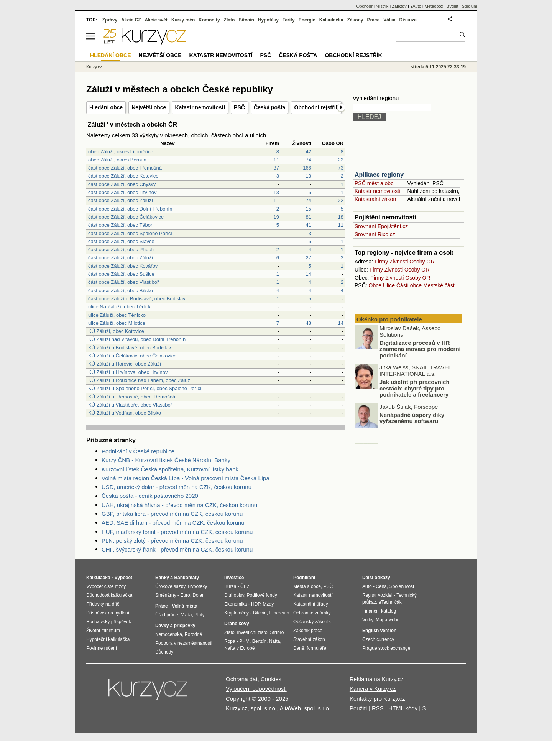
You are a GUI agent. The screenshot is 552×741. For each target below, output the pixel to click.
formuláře (316, 648)
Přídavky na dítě (103, 604)
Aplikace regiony (379, 174)
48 (308, 323)
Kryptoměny (236, 613)
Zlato (229, 20)
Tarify (289, 20)
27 (308, 257)
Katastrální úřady (310, 604)
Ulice (389, 285)
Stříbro (277, 632)
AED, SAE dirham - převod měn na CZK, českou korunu (173, 522)
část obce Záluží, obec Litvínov (122, 192)
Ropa (229, 641)
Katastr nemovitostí (200, 107)
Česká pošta (269, 107)
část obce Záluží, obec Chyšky (122, 184)
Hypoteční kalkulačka (108, 639)
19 (276, 217)
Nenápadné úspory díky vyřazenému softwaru (412, 419)
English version (379, 630)
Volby (367, 619)
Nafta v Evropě (239, 648)
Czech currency (378, 639)
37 (276, 168)
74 (308, 160)
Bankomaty (186, 577)
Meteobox (434, 6)
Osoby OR (421, 262)
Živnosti (398, 262)
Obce (375, 285)
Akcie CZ (131, 20)
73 (340, 168)
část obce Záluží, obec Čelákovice (126, 217)
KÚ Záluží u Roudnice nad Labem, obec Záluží (140, 380)
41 (308, 225)
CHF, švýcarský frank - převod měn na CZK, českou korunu (177, 549)
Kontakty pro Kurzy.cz (377, 698)
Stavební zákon (309, 639)
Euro (185, 595)
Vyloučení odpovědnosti (256, 688)
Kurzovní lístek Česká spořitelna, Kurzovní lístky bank (170, 469)
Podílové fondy (261, 595)
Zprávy (109, 20)
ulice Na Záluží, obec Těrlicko (120, 307)
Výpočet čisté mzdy (106, 586)
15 (308, 209)
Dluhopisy (234, 595)
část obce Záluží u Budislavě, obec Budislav (137, 298)
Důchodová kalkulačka (109, 595)
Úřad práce (166, 615)
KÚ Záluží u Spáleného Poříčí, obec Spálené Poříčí (145, 388)
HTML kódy (402, 708)
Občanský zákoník (312, 621)
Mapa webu (387, 619)
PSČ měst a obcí (375, 183)
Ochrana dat (242, 679)
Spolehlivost (401, 586)
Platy (199, 615)
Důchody (164, 652)
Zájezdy (399, 6)
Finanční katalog (379, 611)
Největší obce (148, 107)
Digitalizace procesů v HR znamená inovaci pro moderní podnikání (420, 350)
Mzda (186, 615)
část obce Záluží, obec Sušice (121, 274)
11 (276, 160)
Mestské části (439, 285)
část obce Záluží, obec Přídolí (121, 249)
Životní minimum (103, 630)
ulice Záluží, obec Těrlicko (117, 315)
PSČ (239, 107)
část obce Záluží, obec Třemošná (125, 168)
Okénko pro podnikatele (389, 319)
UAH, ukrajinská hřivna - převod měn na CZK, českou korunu (179, 505)
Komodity (209, 20)
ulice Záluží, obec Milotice (116, 323)
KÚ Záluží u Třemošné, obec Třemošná (131, 397)
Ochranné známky (311, 613)
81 (308, 217)
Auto (367, 586)
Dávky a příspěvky (175, 625)
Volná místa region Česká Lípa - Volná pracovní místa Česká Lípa (185, 478)
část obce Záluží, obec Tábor (120, 225)
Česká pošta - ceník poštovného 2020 (150, 495)
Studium (469, 6)
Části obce (409, 285)
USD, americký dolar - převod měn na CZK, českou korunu (176, 487)
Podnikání (304, 577)
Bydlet (452, 6)
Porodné (193, 634)
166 (307, 168)
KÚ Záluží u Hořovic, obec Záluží (124, 364)
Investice (234, 577)
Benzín (259, 641)
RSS (378, 708)
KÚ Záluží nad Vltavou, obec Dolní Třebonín (137, 339)
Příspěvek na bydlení (107, 613)
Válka (389, 20)
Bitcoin (246, 20)
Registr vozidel (377, 595)
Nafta (274, 641)
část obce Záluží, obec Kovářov (123, 266)
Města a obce (307, 586)
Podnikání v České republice (138, 451)
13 (308, 176)
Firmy (381, 262)
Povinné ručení (101, 648)
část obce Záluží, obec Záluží (120, 200)
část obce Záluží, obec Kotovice (123, 176)
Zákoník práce (307, 630)
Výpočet (123, 577)
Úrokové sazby (170, 586)
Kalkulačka (331, 20)
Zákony (355, 20)
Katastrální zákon (375, 199)
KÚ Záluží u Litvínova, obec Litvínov (128, 372)
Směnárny (165, 595)
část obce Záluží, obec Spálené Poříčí (130, 233)
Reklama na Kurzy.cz (377, 679)
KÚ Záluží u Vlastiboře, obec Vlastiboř (130, 405)
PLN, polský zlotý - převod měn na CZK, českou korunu (172, 540)
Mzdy (268, 604)
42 (308, 152)
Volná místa (184, 606)
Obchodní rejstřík (316, 107)
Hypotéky (268, 20)
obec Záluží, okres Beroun (117, 160)
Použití (358, 708)
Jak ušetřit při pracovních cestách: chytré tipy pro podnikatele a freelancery (415, 389)
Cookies (271, 679)
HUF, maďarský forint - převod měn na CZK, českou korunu (177, 532)
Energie (307, 20)
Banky (162, 577)
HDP (255, 604)
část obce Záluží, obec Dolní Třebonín (130, 209)
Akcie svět (156, 20)
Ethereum (279, 613)
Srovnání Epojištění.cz (381, 226)
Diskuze (408, 20)
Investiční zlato (252, 632)
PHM (244, 641)
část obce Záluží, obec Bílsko (120, 290)
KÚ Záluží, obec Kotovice (116, 331)
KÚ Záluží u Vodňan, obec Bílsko (124, 413)
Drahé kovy (236, 623)
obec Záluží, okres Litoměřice (120, 152)
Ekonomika (235, 604)
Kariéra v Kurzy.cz (373, 688)
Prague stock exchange (386, 648)
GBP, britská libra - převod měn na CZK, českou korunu (172, 513)
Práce (373, 20)
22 (340, 160)
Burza (230, 586)
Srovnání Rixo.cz (375, 234)
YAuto (415, 6)
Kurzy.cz (94, 66)
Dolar (198, 595)
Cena (381, 586)
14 (308, 274)
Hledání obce (106, 107)
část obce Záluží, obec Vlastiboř (123, 282)
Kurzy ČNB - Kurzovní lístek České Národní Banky (166, 460)
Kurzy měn (183, 20)
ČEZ (245, 586)
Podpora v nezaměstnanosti (183, 643)
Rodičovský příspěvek (108, 621)
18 (340, 217)
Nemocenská (168, 634)
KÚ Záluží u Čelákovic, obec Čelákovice (132, 356)
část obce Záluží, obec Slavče (121, 241)
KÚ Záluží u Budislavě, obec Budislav (129, 348)
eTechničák (390, 602)
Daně (298, 648)
